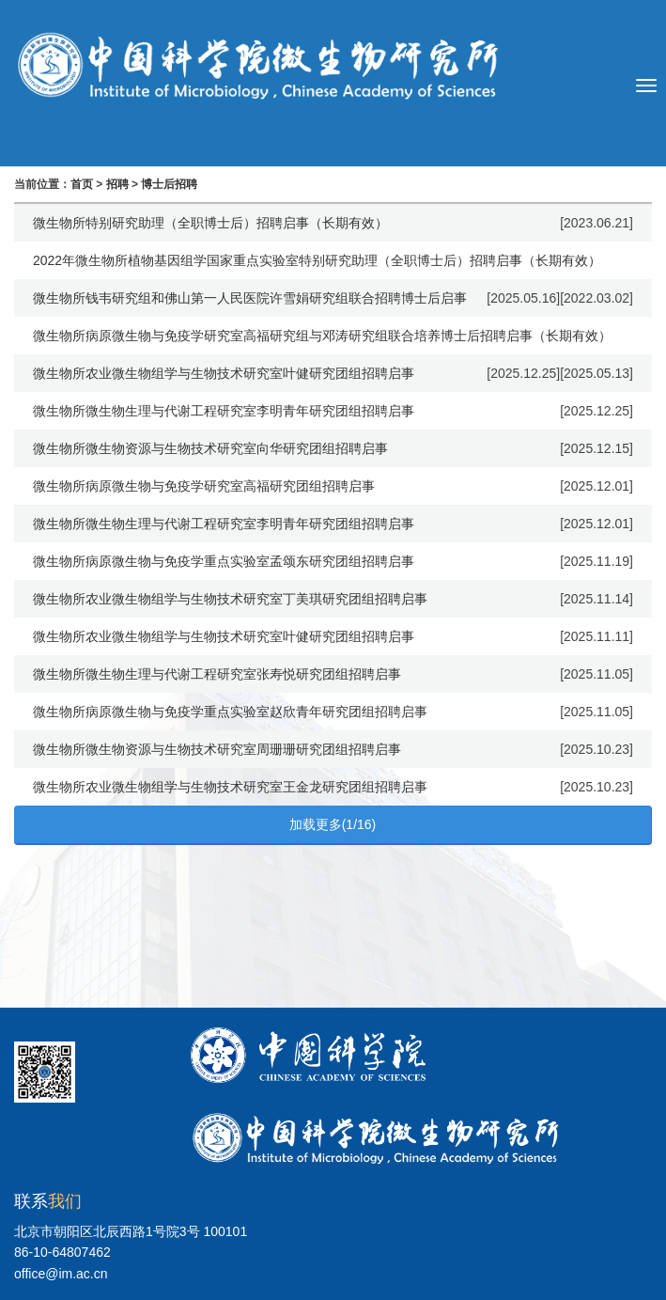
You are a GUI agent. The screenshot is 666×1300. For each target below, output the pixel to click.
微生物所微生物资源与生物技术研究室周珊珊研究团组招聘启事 (217, 749)
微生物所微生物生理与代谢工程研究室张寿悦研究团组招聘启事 (217, 673)
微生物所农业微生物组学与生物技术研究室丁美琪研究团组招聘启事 (230, 598)
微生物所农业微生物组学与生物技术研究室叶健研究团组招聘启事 (223, 373)
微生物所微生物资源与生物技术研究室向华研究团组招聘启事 (210, 448)
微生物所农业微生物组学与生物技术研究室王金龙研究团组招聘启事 (230, 786)
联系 (48, 1201)
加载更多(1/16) (333, 824)
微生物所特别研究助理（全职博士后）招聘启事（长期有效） (210, 222)
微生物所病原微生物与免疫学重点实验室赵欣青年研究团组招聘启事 (230, 711)
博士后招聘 (169, 184)
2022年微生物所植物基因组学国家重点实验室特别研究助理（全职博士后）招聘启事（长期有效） (317, 260)
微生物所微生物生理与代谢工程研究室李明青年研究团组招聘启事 (223, 410)
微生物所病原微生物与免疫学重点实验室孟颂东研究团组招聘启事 (223, 561)
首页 (81, 184)
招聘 (117, 184)
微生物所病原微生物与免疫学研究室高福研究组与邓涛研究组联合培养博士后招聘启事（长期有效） (322, 335)
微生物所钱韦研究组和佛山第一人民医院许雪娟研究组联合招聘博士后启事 (250, 297)
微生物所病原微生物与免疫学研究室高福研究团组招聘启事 (204, 485)
